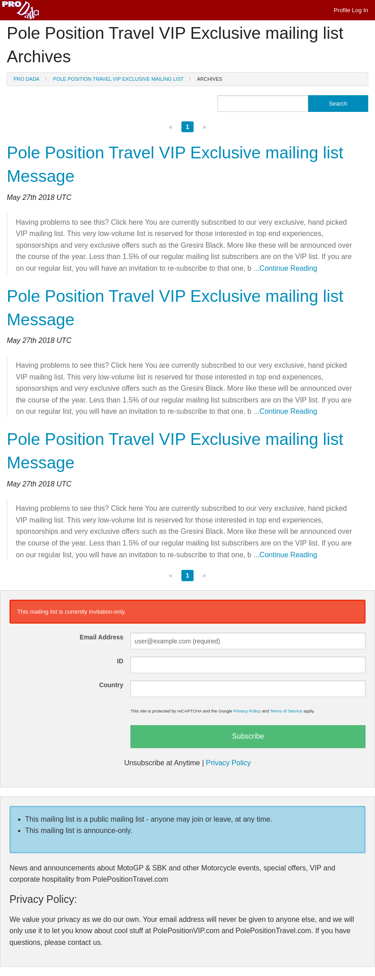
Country (111, 685)
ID (120, 661)
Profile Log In (350, 10)
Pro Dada (26, 79)
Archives (209, 79)
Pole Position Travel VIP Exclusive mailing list (118, 79)
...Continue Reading (285, 268)
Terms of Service (286, 710)
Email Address (102, 637)
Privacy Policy (247, 710)
